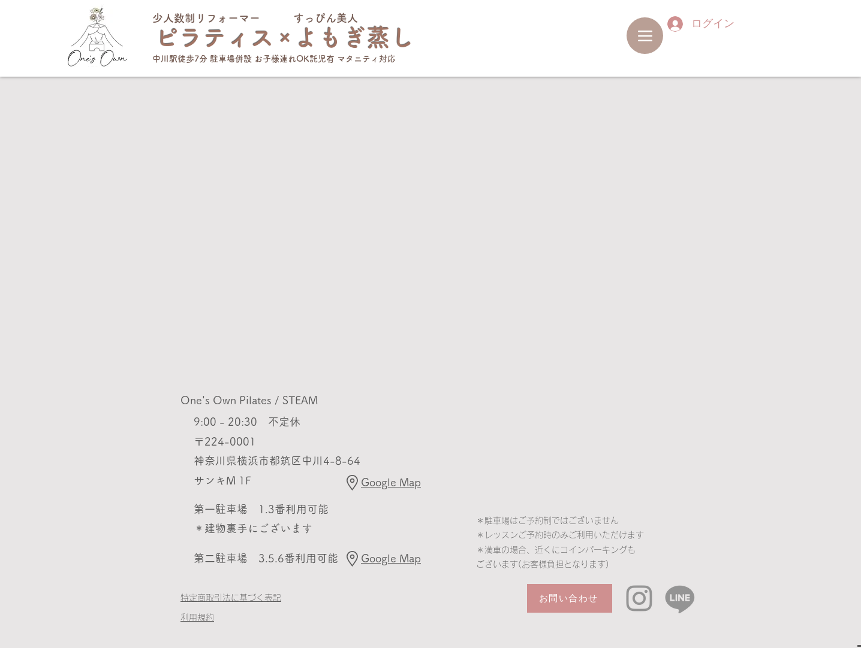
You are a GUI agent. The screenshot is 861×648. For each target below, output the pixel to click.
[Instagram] (639, 598)
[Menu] (645, 35)
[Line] (680, 598)
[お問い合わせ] (569, 598)
